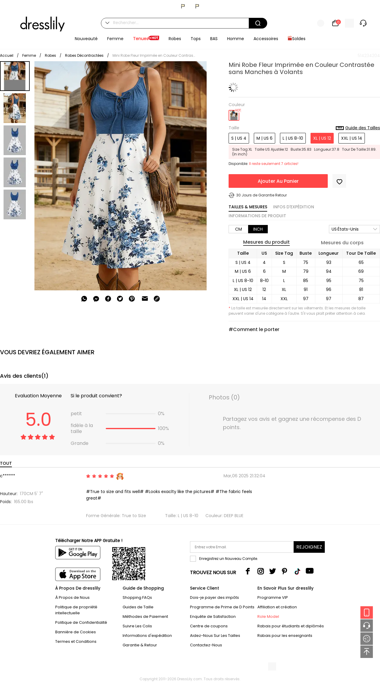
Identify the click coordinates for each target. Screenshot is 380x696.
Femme (29, 55)
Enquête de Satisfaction (213, 616)
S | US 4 (238, 138)
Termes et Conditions (75, 641)
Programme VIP (272, 597)
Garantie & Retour (140, 645)
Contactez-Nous (206, 645)
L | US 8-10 (293, 138)
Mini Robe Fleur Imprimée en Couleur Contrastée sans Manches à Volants (154, 55)
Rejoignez (309, 547)
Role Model (268, 616)
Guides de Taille (138, 607)
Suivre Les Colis (137, 626)
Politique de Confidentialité (81, 622)
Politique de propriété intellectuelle (76, 610)
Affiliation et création (277, 607)
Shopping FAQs (137, 597)
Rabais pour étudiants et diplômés (290, 626)
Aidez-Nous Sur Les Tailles (215, 635)
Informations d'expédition (147, 635)
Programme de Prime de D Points (222, 607)
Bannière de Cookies (75, 632)
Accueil (6, 55)
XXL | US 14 (351, 138)
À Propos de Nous (72, 597)
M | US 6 (264, 138)
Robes (50, 55)
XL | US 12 (322, 138)
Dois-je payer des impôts (214, 597)
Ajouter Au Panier (278, 181)
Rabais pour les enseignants (284, 635)
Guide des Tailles (358, 128)
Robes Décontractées (84, 55)
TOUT (6, 463)
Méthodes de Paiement (145, 616)
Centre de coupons (209, 626)
